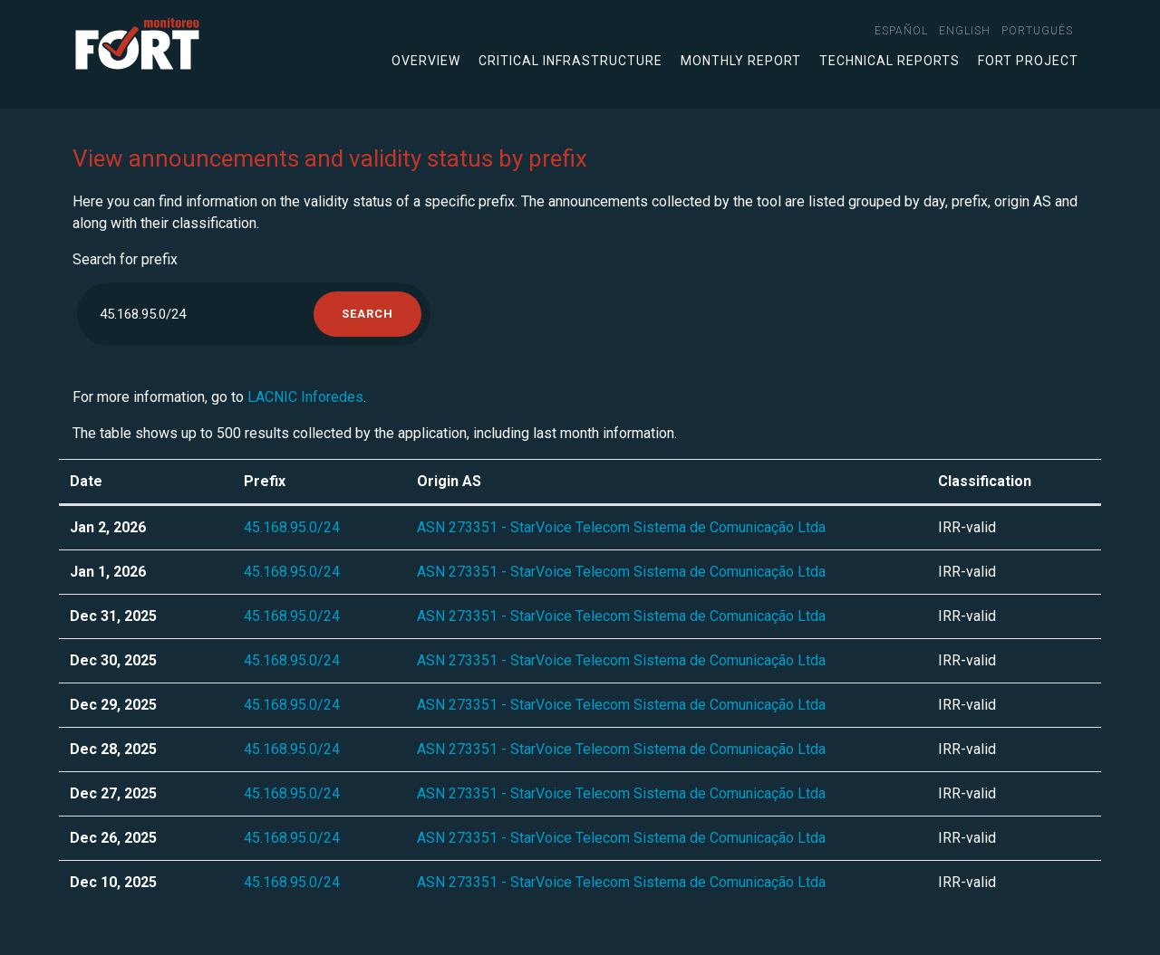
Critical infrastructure (570, 60)
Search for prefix (125, 259)
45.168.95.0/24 (292, 527)
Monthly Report (741, 60)
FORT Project (1028, 60)
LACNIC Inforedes (305, 397)
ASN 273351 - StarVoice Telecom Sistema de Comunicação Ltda (621, 527)
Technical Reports (889, 60)
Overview (426, 60)
